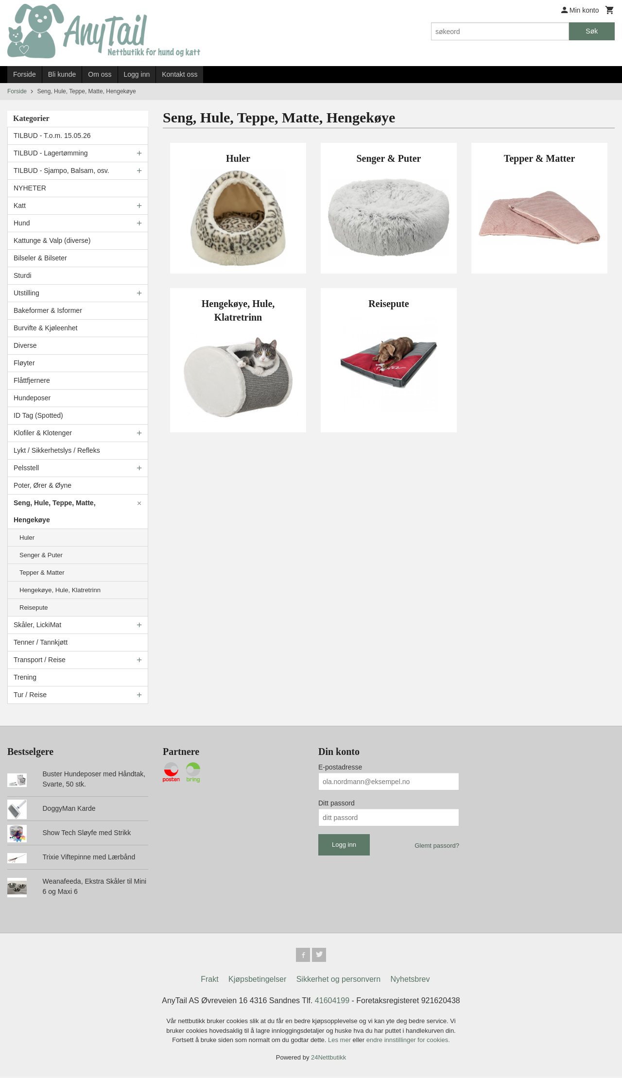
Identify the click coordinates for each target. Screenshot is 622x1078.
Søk (592, 31)
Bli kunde (62, 74)
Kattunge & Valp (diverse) (52, 240)
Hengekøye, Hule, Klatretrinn (60, 590)
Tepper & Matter (42, 572)
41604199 (332, 1002)
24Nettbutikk (328, 1058)
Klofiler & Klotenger (43, 433)
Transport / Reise (40, 660)
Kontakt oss (179, 74)
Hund (22, 223)
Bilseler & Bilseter (40, 258)
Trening (25, 677)
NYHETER (30, 188)
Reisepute (33, 607)
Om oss (99, 74)
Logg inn (137, 74)
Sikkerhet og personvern (338, 980)
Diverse (25, 345)
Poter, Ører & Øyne (42, 485)
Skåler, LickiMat (37, 625)
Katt (20, 205)
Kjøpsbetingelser (257, 980)
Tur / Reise (30, 695)
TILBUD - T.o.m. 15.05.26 (52, 135)
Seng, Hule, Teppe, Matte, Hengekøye (55, 511)
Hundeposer (32, 398)
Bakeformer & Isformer (48, 310)
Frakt (209, 980)
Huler (27, 537)
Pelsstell (26, 468)
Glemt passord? (437, 845)
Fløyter (24, 363)
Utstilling (26, 293)
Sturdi (23, 275)
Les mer (340, 1041)
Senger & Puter (41, 555)
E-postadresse (340, 767)
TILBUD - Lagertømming (50, 153)
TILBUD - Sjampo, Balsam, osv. (61, 170)
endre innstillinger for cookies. (408, 1041)
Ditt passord (336, 803)
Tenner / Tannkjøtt (41, 642)
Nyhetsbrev (410, 980)
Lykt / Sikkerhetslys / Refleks (57, 450)
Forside (24, 74)
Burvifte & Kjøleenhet (46, 328)
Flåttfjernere (32, 380)
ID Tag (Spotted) (38, 415)
